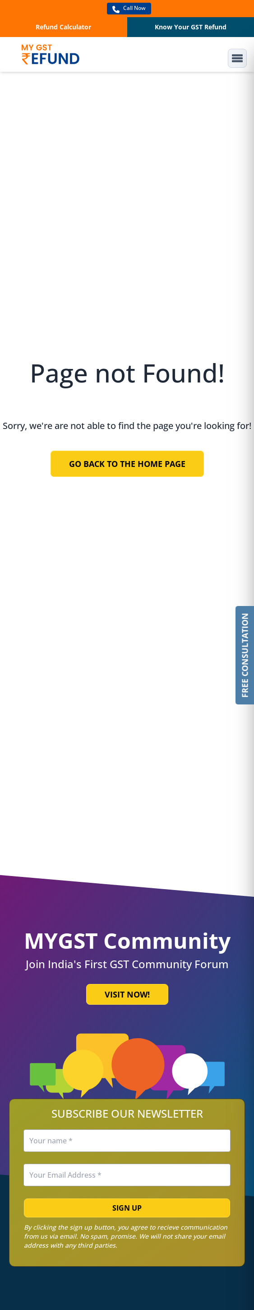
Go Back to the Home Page (127, 463)
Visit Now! (127, 994)
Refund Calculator (63, 27)
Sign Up (127, 1208)
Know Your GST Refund (190, 27)
